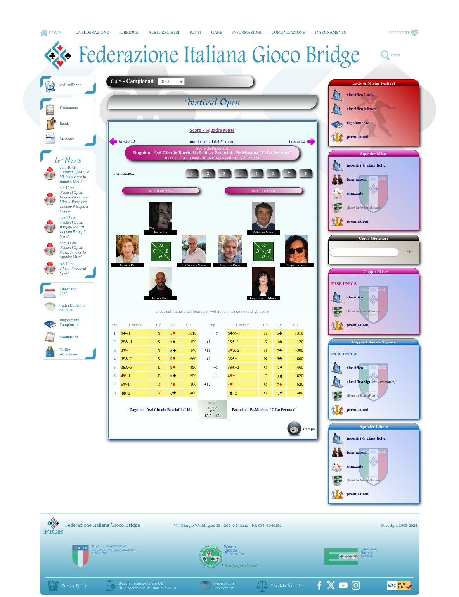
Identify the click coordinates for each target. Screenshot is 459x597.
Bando (65, 123)
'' (74, 176)
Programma (69, 107)
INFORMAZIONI (246, 32)
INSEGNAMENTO (330, 32)
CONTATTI (403, 33)
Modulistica (69, 337)
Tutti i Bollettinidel (72, 307)
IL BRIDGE (129, 32)
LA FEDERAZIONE (92, 32)
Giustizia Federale (285, 585)
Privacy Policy (74, 585)
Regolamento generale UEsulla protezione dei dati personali (147, 585)
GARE (216, 32)
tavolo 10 (122, 141)
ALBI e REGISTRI (164, 32)
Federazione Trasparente (224, 585)
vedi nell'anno (70, 85)
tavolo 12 (302, 141)
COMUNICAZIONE (288, 32)
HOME (50, 33)
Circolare (67, 138)
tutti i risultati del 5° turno (212, 141)
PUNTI (195, 32)
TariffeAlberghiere (69, 351)
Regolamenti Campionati (70, 322)
